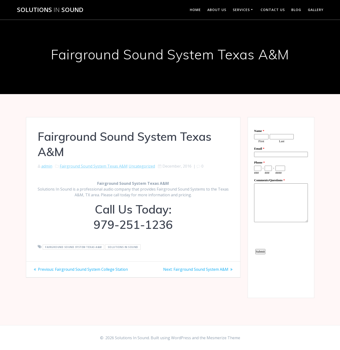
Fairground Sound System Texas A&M (94, 166)
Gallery (315, 9)
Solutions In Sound (123, 247)
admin (46, 166)
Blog (296, 9)
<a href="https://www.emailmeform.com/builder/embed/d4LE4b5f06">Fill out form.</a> (281, 207)
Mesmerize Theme (223, 337)
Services (241, 9)
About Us (216, 9)
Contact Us (273, 9)
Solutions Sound (50, 10)
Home (195, 9)
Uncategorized (142, 166)
